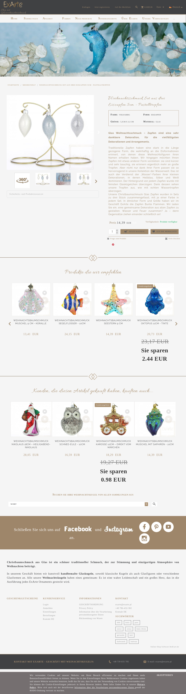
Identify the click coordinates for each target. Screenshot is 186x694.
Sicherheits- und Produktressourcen (26, 194)
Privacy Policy (86, 611)
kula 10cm (141, 631)
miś (131, 637)
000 (118, 625)
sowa (129, 631)
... (174, 19)
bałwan (134, 644)
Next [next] (97, 181)
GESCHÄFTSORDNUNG (91, 607)
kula (127, 625)
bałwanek (121, 644)
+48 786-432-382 (123, 611)
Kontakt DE (48, 621)
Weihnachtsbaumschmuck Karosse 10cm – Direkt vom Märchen (113, 444)
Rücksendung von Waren (91, 621)
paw (136, 625)
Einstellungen (49, 614)
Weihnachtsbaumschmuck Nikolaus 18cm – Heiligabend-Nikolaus (31, 444)
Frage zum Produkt (116, 239)
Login (46, 607)
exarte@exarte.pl (123, 607)
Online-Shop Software (160, 649)
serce (119, 631)
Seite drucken (172, 239)
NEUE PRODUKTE (83, 18)
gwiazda (120, 637)
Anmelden (48, 611)
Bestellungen (49, 618)
